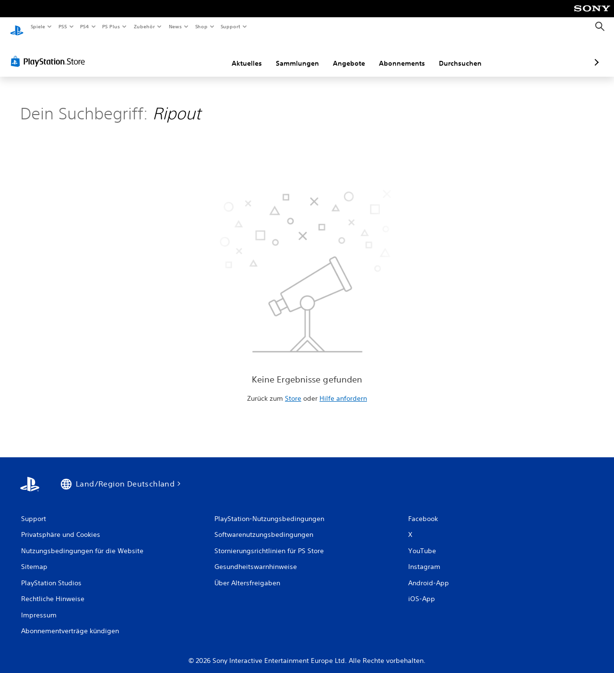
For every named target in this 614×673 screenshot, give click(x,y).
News (175, 26)
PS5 (63, 26)
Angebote (298, 54)
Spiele (37, 26)
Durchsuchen (409, 54)
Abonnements (351, 54)
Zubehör (144, 26)
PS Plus (111, 26)
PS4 (85, 26)
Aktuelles (196, 54)
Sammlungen (246, 54)
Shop (201, 26)
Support (230, 26)
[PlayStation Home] (17, 26)
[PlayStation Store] (50, 52)
